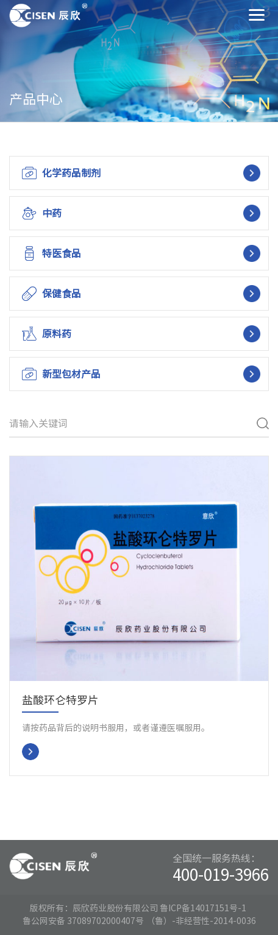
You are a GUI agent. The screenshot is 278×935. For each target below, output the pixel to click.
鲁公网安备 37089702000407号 (83, 921)
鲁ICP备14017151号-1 (203, 908)
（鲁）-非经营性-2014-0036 (201, 921)
